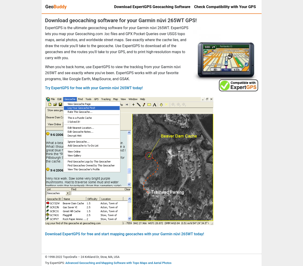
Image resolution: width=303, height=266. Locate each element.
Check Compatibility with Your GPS (225, 6)
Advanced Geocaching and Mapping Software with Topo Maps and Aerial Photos (118, 263)
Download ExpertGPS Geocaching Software (152, 6)
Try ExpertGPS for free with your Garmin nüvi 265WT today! (94, 88)
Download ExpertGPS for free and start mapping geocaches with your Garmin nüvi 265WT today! (124, 234)
